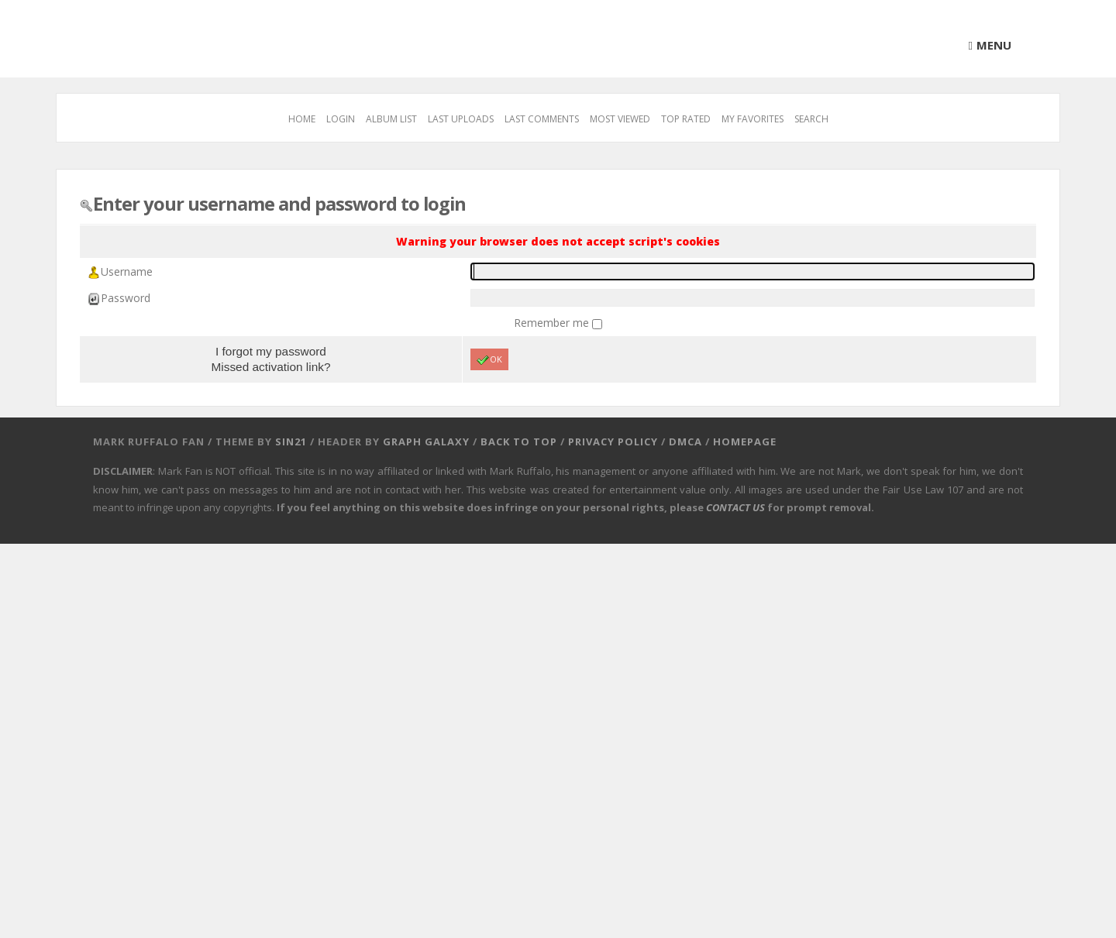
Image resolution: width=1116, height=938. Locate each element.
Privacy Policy (613, 441)
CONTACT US (735, 507)
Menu (993, 45)
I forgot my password (270, 351)
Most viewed (620, 118)
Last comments (542, 118)
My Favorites (753, 118)
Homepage (745, 441)
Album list (391, 118)
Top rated (686, 118)
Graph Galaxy (426, 441)
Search (811, 118)
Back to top (518, 441)
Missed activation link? (270, 366)
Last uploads (461, 118)
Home (301, 118)
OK (489, 359)
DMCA (685, 441)
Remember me (553, 322)
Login (340, 118)
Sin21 (291, 441)
